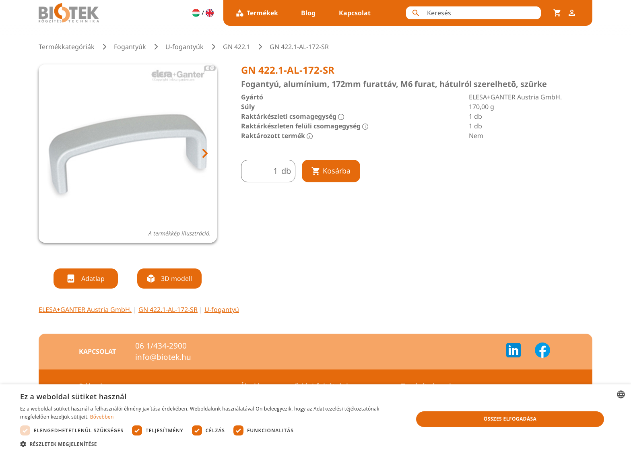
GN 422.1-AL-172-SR (168, 309)
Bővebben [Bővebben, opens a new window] (102, 416)
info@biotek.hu (163, 357)
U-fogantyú (221, 309)
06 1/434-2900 (161, 345)
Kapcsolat (355, 12)
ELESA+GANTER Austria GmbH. (85, 309)
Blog (308, 12)
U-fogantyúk (184, 46)
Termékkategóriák (67, 46)
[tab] (120, 253)
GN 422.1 (236, 46)
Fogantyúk (130, 46)
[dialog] (315, 419)
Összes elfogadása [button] (510, 418)
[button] (211, 444)
